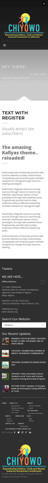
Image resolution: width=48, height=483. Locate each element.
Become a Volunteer (36, 413)
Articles (31, 421)
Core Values (15, 410)
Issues (31, 408)
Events (9, 419)
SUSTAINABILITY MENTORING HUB (18, 429)
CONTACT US (10, 423)
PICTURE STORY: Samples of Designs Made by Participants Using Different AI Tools (28, 388)
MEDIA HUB (19, 416)
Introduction (15, 406)
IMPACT (30, 403)
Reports (9, 421)
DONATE (21, 423)
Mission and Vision (17, 408)
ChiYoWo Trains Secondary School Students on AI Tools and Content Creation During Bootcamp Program (28, 376)
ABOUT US (13, 403)
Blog (30, 419)
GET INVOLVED (32, 411)
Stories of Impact (35, 406)
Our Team (14, 412)
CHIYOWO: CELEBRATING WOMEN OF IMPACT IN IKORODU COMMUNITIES (28, 351)
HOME (4, 403)
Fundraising (24, 426)
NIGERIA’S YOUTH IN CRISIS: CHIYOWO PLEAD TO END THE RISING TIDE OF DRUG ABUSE (28, 341)
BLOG (29, 416)
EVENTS (8, 416)
